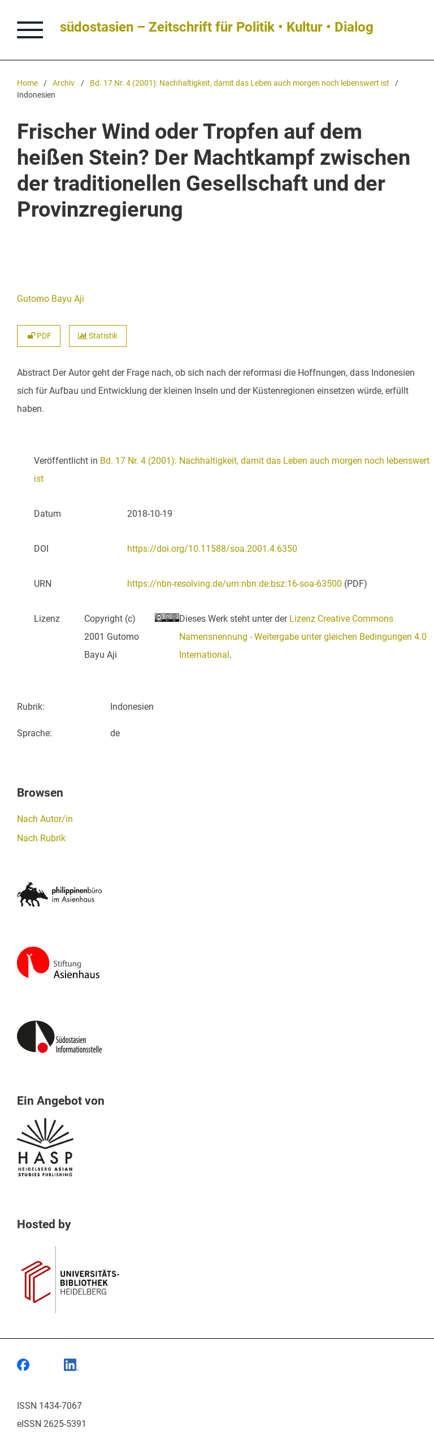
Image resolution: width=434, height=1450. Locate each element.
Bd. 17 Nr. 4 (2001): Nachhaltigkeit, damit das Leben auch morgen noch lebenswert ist (239, 83)
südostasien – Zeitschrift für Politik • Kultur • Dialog (217, 27)
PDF (38, 336)
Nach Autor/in (45, 819)
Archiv (64, 83)
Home (27, 83)
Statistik (98, 336)
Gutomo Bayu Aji (50, 298)
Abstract (33, 372)
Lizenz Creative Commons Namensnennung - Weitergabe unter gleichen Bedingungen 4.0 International (303, 636)
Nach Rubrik (41, 838)
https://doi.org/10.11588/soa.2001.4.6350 (212, 548)
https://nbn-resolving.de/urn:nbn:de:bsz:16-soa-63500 (234, 583)
